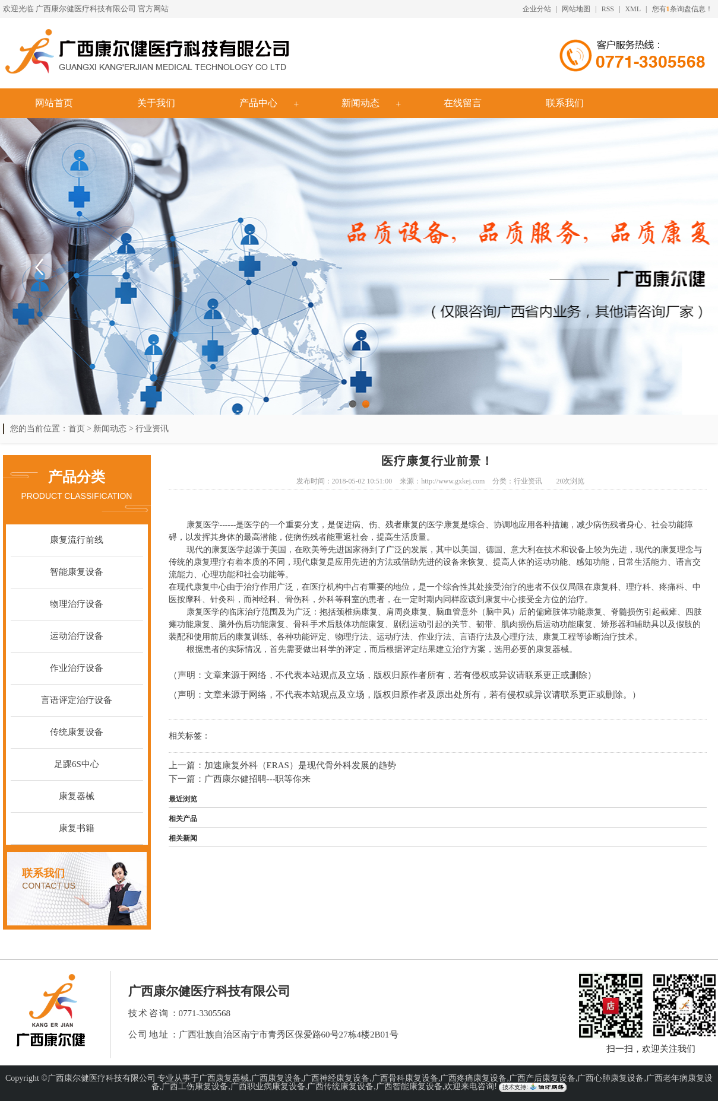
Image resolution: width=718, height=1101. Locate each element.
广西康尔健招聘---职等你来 (257, 779)
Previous (38, 266)
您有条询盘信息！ (682, 9)
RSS (608, 9)
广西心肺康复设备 (610, 1078)
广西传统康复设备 (340, 1086)
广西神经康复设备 (336, 1078)
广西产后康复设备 (542, 1078)
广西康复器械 (224, 1078)
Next (679, 266)
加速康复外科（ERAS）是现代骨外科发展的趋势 (300, 765)
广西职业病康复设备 (267, 1086)
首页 (76, 428)
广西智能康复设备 (409, 1086)
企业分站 (537, 9)
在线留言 (463, 103)
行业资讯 (152, 428)
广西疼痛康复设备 (473, 1078)
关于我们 (156, 103)
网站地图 (576, 9)
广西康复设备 (276, 1078)
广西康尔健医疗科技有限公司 (86, 8)
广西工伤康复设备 (195, 1086)
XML (633, 9)
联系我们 (565, 103)
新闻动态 (360, 103)
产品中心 (258, 103)
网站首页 (54, 103)
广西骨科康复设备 (405, 1078)
